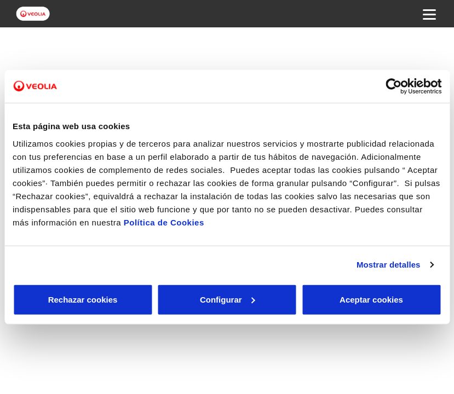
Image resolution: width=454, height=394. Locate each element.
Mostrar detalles (389, 264)
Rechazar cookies (83, 299)
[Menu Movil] (429, 13)
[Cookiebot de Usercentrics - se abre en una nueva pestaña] (393, 86)
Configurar (227, 299)
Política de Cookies (164, 222)
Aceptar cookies (371, 299)
